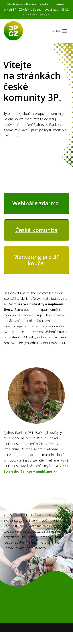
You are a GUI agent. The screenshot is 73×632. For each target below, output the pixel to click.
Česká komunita (36, 230)
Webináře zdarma (36, 203)
